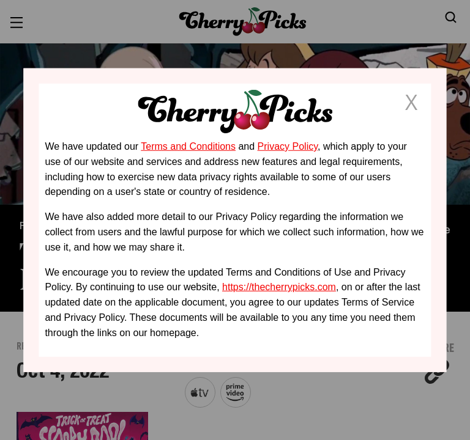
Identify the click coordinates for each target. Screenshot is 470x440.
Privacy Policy (288, 146)
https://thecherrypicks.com (279, 287)
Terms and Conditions (188, 146)
